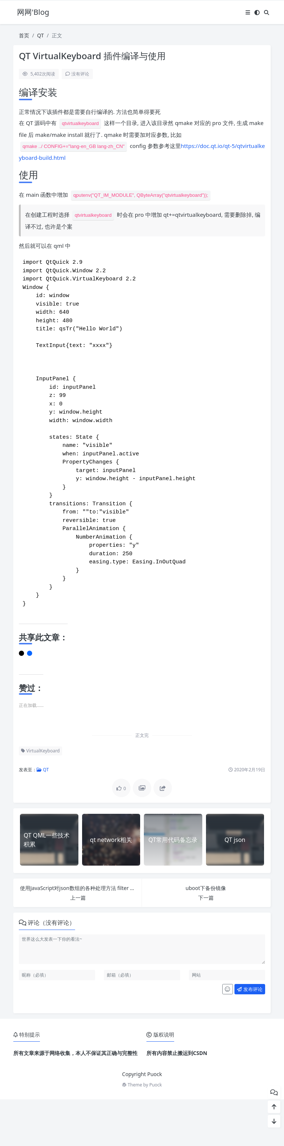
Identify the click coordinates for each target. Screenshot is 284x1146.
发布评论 (249, 1035)
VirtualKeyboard (40, 797)
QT (40, 35)
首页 (24, 35)
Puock (155, 1131)
